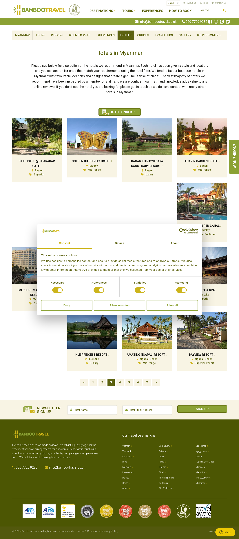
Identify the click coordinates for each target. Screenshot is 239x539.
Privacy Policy (110, 531)
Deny (66, 305)
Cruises (143, 35)
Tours (40, 35)
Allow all (172, 305)
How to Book (180, 11)
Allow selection (119, 305)
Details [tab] (119, 243)
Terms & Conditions (88, 531)
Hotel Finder (121, 112)
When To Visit (79, 35)
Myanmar (22, 35)
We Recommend (208, 35)
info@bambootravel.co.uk (158, 21)
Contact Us (221, 3)
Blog (205, 3)
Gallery (185, 35)
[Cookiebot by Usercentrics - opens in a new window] (182, 231)
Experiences (152, 11)
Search (224, 11)
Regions (57, 35)
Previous (84, 382)
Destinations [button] (101, 11)
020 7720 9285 (196, 21)
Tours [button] (127, 11)
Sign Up (202, 409)
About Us (191, 3)
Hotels (126, 35)
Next (156, 382)
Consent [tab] (64, 243)
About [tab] (175, 243)
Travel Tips (164, 35)
